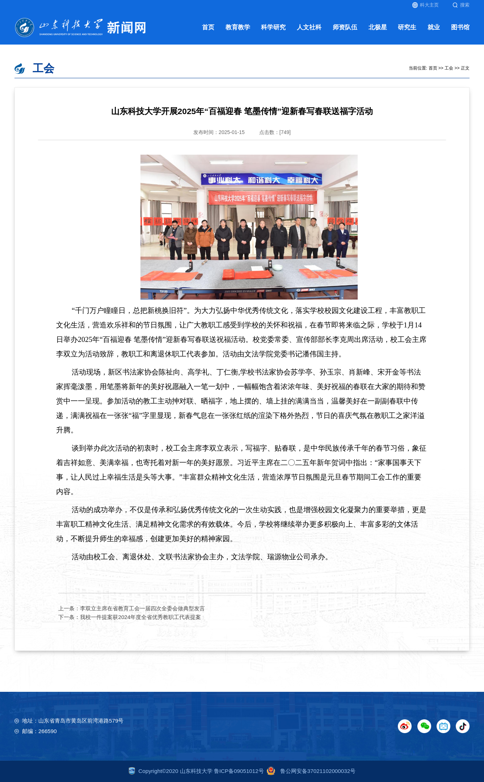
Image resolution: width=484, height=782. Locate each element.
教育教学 (238, 27)
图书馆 (460, 27)
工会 (449, 68)
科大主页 (425, 5)
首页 (208, 27)
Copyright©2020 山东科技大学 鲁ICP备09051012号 (196, 771)
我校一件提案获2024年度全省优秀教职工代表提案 (140, 617)
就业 (434, 27)
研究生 (407, 27)
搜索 (461, 5)
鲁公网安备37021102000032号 (309, 771)
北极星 (378, 27)
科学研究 (273, 27)
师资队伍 (345, 27)
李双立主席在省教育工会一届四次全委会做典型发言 (142, 608)
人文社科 (309, 27)
